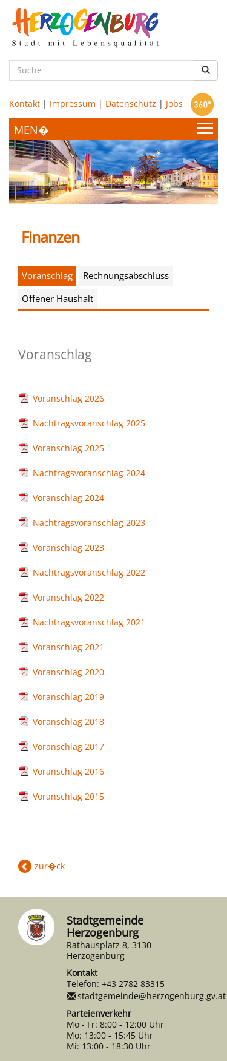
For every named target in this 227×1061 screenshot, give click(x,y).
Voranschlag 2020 (68, 672)
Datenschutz (130, 103)
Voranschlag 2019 (68, 696)
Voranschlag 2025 (68, 448)
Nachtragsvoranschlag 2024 (89, 473)
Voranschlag (47, 275)
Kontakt (24, 103)
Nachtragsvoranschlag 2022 (89, 572)
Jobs (174, 103)
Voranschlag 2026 (68, 398)
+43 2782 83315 (133, 983)
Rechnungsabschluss (126, 275)
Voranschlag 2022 (68, 597)
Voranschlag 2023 (68, 547)
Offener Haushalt (57, 298)
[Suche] (101, 70)
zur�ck (50, 866)
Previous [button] (33, 165)
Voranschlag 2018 (68, 721)
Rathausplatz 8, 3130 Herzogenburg (109, 950)
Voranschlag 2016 (68, 771)
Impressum (73, 103)
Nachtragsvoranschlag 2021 (89, 622)
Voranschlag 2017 (68, 746)
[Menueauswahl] (113, 129)
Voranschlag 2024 (68, 498)
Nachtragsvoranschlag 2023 (89, 522)
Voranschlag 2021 (68, 647)
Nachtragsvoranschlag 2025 (89, 423)
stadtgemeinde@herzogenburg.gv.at (151, 996)
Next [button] (193, 165)
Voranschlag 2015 (68, 796)
